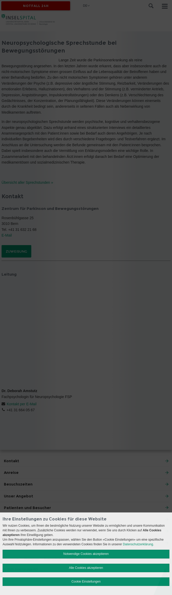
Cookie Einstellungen (86, 581)
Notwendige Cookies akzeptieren (86, 554)
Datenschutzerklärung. (138, 544)
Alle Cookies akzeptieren (86, 568)
